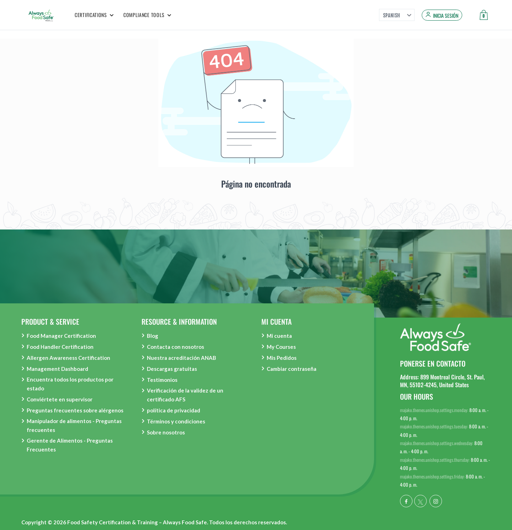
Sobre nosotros (166, 432)
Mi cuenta (279, 335)
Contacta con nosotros (175, 347)
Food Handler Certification (60, 347)
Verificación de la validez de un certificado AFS (185, 394)
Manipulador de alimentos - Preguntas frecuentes (74, 425)
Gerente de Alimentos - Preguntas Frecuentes (70, 445)
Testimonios (162, 380)
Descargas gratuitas (172, 369)
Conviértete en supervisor (59, 399)
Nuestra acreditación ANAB (181, 358)
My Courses (281, 347)
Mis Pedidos (282, 358)
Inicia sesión (445, 15)
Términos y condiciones (176, 421)
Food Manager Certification (61, 335)
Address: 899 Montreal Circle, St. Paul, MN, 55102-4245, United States (442, 381)
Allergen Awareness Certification (68, 358)
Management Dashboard (57, 369)
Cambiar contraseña (291, 369)
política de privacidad (173, 410)
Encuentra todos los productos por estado (70, 383)
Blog (152, 335)
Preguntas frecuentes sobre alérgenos (75, 410)
